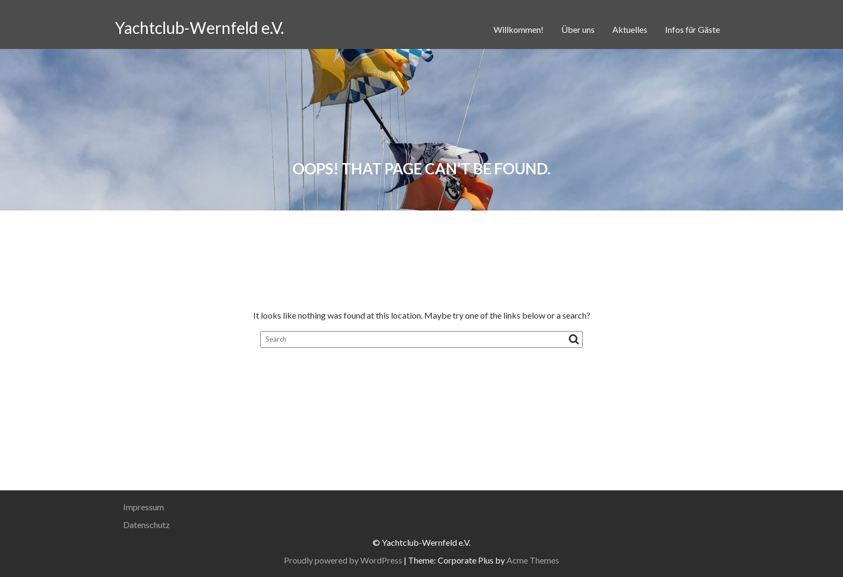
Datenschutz (146, 524)
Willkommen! (519, 29)
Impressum (143, 507)
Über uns (578, 29)
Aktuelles (629, 29)
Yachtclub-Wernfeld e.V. (199, 27)
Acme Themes (532, 560)
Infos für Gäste (692, 29)
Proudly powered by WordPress (343, 560)
